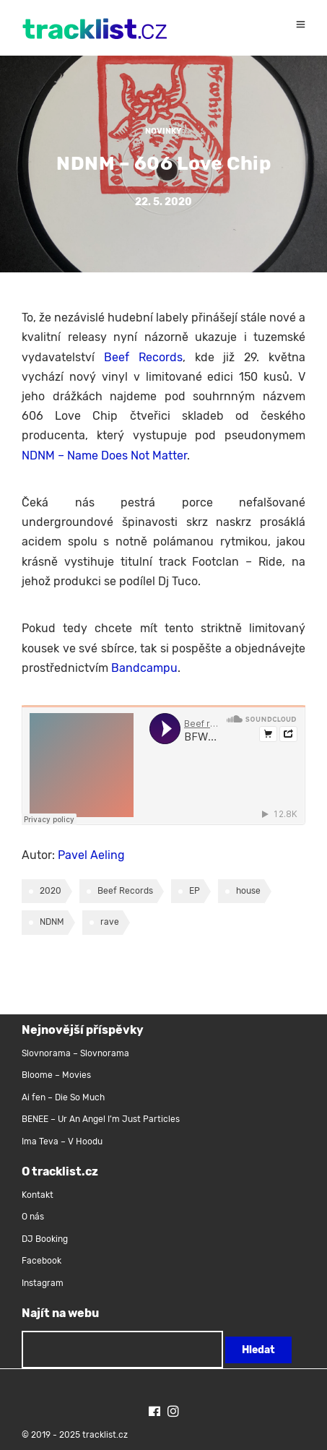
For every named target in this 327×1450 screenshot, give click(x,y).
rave (109, 922)
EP (194, 891)
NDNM (52, 922)
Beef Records (143, 357)
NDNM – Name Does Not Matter (104, 455)
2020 (50, 891)
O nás (33, 1217)
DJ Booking (45, 1239)
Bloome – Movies (56, 1075)
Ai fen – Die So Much (63, 1097)
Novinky (163, 131)
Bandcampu (144, 668)
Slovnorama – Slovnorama (75, 1053)
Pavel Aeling (91, 855)
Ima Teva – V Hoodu (62, 1141)
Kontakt (37, 1195)
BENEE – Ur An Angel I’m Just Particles (102, 1119)
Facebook (41, 1261)
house (248, 891)
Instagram (43, 1283)
